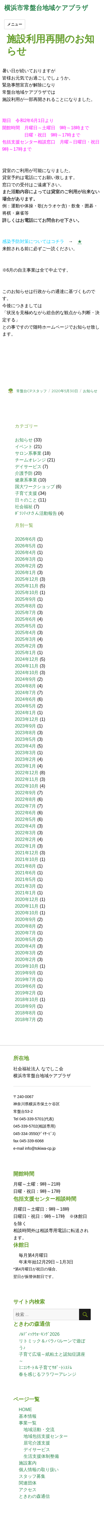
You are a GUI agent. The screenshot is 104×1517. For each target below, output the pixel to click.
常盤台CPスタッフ (31, 391)
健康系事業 (26, 480)
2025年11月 (26, 586)
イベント (24, 446)
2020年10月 (26, 912)
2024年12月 (26, 659)
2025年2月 (25, 646)
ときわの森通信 (34, 1496)
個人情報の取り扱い (39, 1469)
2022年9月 (25, 792)
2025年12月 (26, 579)
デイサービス (28, 466)
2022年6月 (25, 812)
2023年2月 (25, 759)
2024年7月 (25, 692)
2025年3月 (25, 639)
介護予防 (24, 473)
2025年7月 (25, 612)
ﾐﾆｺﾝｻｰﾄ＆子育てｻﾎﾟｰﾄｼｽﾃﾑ (45, 1367)
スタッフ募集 (32, 1476)
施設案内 (28, 1463)
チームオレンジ (30, 460)
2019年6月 (25, 986)
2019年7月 (25, 979)
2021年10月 (26, 859)
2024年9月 (25, 679)
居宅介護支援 (37, 1443)
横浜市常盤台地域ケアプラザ (46, 8)
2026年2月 (25, 565)
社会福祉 (24, 506)
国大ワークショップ (35, 486)
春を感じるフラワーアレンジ (47, 1374)
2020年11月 (26, 906)
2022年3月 (25, 832)
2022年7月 (25, 806)
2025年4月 (25, 632)
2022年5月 (25, 819)
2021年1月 (25, 892)
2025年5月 (25, 626)
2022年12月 (26, 772)
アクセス (28, 1489)
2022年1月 (25, 846)
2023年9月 (25, 726)
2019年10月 (26, 966)
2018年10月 (26, 999)
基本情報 (28, 1416)
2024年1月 (25, 712)
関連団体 (28, 1483)
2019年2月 (25, 992)
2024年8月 (25, 686)
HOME (25, 1409)
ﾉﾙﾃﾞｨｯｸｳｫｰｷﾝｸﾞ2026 (39, 1334)
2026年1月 (25, 572)
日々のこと (26, 500)
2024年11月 (26, 666)
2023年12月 (26, 719)
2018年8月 (25, 1012)
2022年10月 (26, 786)
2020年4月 (25, 946)
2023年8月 (25, 732)
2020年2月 (25, 959)
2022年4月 (25, 826)
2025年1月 (25, 652)
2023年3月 (25, 752)
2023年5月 (25, 739)
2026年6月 (25, 539)
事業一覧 (28, 1423)
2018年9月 (25, 1006)
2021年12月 (26, 852)
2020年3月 (25, 952)
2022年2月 (25, 839)
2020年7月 (25, 932)
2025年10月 (26, 592)
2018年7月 (25, 1019)
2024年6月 (25, 699)
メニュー (14, 24)
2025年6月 (25, 619)
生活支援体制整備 (41, 1456)
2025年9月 (25, 599)
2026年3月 (25, 559)
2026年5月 (25, 545)
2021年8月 (25, 866)
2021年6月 (25, 872)
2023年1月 (25, 766)
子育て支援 (26, 493)
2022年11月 (26, 779)
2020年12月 (26, 899)
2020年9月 (25, 919)
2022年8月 (25, 799)
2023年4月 (25, 746)
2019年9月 (25, 972)
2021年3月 (25, 886)
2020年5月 (25, 939)
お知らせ (90, 391)
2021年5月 (25, 879)
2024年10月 (26, 672)
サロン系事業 (28, 453)
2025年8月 (25, 606)
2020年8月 (25, 926)
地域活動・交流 (39, 1429)
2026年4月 (25, 552)
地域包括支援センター (46, 1436)
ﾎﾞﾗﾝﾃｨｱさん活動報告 (36, 513)
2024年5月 (25, 706)
